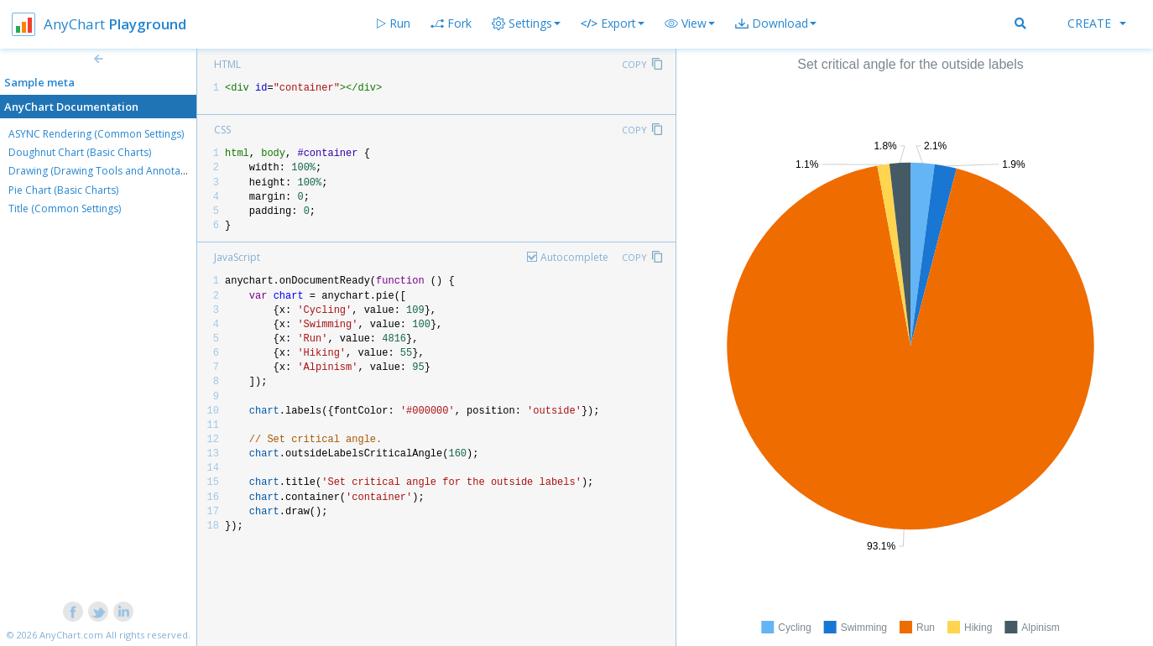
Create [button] (1096, 23)
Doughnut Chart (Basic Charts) (79, 152)
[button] (690, 23)
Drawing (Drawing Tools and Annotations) (107, 171)
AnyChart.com (71, 634)
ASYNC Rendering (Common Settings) (96, 134)
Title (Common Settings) (64, 208)
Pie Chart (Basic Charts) (63, 190)
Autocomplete (574, 257)
